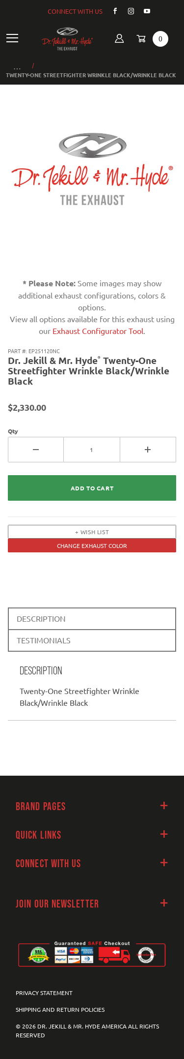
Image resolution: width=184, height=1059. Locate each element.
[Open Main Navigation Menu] (12, 39)
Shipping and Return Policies (60, 1009)
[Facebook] (111, 11)
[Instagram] (127, 11)
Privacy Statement (44, 993)
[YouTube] (143, 11)
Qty (13, 431)
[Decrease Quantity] (36, 449)
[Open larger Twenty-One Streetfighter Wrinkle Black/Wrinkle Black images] (92, 176)
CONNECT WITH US (75, 11)
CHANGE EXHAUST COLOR (92, 545)
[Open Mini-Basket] (149, 39)
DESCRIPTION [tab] (41, 618)
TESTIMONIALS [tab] (44, 640)
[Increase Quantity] (148, 449)
